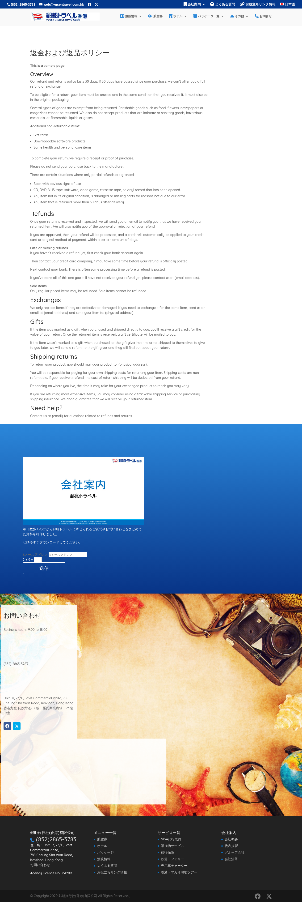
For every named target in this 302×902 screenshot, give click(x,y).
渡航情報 (129, 16)
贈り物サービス (172, 846)
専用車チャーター (174, 866)
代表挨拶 (231, 846)
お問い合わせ (40, 865)
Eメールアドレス (35, 554)
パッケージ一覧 (206, 16)
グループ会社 (234, 852)
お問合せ (263, 16)
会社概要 (231, 839)
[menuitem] (287, 6)
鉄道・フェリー (172, 859)
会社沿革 (231, 859)
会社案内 (192, 4)
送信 (44, 568)
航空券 (155, 16)
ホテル (176, 16)
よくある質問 (222, 4)
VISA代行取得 (171, 839)
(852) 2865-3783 (23, 4)
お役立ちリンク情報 (257, 4)
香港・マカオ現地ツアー (179, 872)
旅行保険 (167, 852)
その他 (237, 16)
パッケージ (105, 852)
